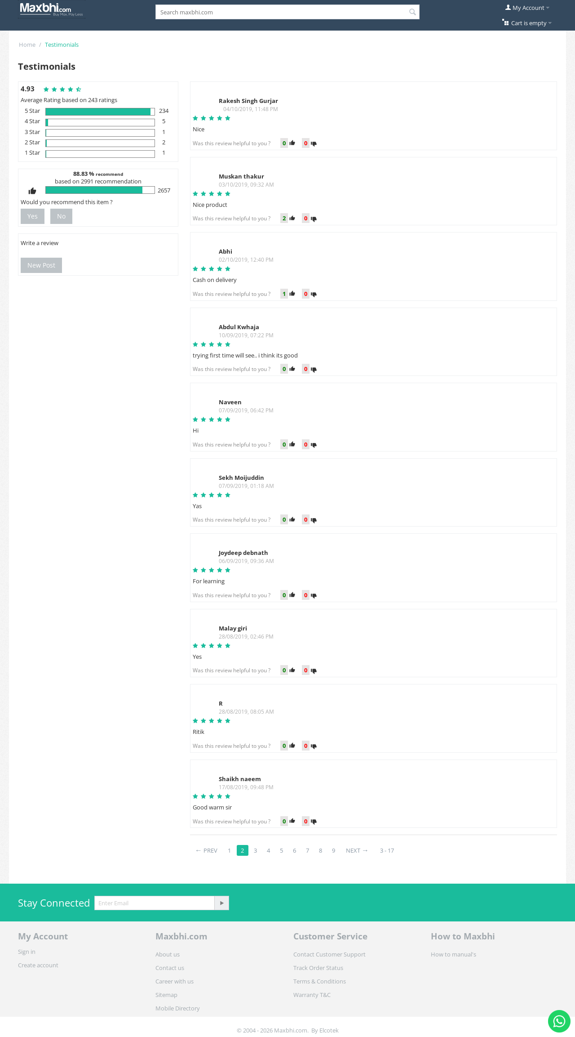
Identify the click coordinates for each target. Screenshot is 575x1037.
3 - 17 (387, 850)
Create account (38, 965)
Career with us (174, 981)
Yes (32, 216)
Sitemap (166, 995)
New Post (41, 265)
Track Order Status (318, 968)
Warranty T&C (312, 995)
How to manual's (453, 954)
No (61, 216)
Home (27, 44)
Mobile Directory (177, 1008)
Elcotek (329, 1030)
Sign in (26, 952)
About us (167, 954)
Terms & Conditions (319, 981)
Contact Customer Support (329, 954)
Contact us (169, 968)
